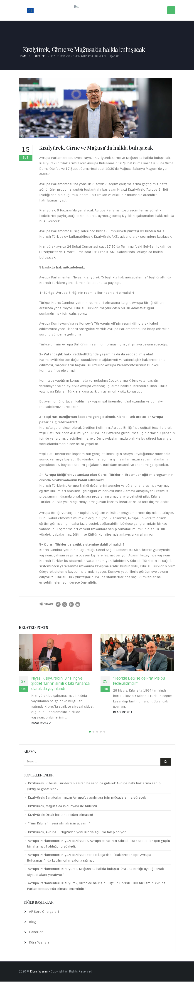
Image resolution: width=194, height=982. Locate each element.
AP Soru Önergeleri (44, 912)
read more (41, 723)
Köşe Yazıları (39, 943)
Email (77, 604)
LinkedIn (71, 604)
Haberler (36, 933)
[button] (90, 732)
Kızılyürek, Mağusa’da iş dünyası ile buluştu (62, 807)
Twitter (64, 604)
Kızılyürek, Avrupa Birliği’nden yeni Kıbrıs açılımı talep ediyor (77, 833)
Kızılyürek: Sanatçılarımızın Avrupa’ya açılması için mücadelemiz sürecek (87, 798)
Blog (32, 922)
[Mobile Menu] (171, 10)
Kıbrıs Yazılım (39, 972)
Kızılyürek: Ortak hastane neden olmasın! (60, 815)
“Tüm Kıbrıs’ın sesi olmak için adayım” (59, 824)
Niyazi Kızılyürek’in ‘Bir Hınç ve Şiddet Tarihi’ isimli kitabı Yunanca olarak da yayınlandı (60, 683)
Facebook (58, 604)
